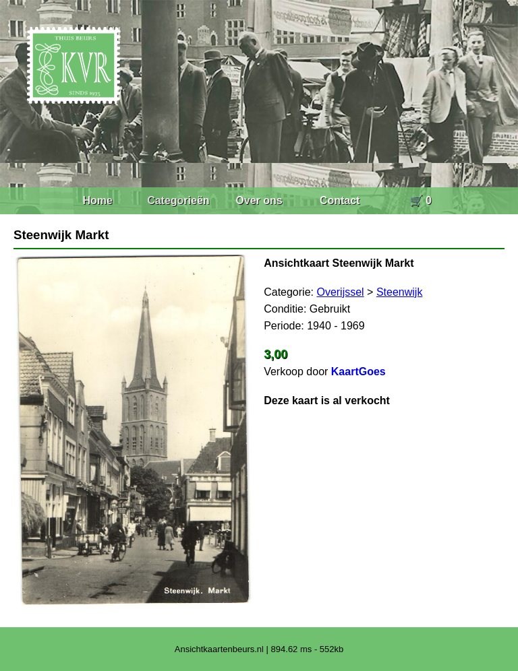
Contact (340, 200)
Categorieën (178, 200)
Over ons (258, 200)
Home (97, 200)
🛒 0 (420, 200)
